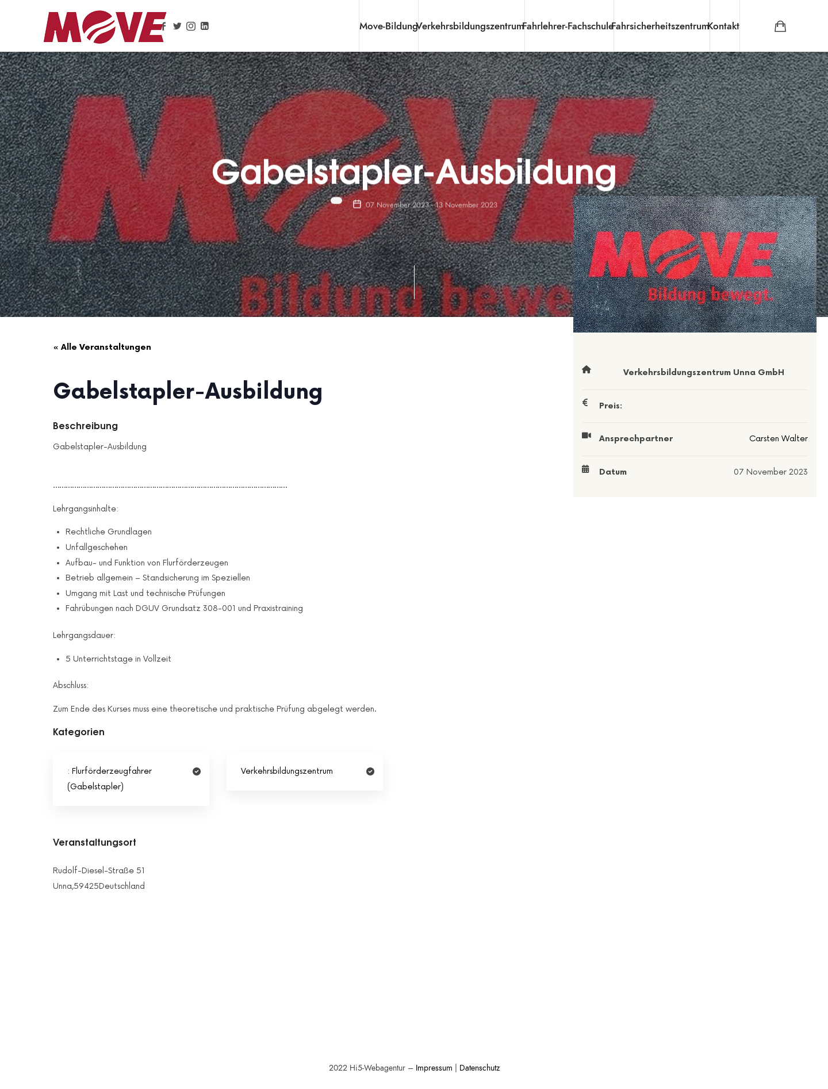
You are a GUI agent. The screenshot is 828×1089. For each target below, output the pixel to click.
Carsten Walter (778, 439)
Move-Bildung (388, 26)
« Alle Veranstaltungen (102, 347)
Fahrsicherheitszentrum (660, 26)
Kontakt (723, 26)
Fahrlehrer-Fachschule (568, 26)
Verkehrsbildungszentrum (470, 26)
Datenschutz (479, 1068)
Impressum (434, 1068)
